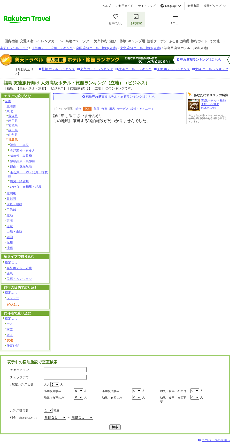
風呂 (112, 108)
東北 (10, 111)
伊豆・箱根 (14, 204)
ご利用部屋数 (19, 410)
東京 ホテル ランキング (96, 69)
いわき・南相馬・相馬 (25, 187)
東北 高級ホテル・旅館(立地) (140, 48)
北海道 (11, 106)
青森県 (13, 116)
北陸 (10, 215)
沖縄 (10, 248)
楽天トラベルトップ (14, 48)
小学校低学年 (110, 391)
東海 (10, 220)
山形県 (13, 135)
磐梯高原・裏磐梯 (22, 161)
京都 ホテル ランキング (173, 69)
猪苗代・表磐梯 (21, 156)
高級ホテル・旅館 (19, 268)
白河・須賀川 (19, 181)
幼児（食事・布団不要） (173, 399)
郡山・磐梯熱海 (21, 166)
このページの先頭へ (216, 440)
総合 (78, 108)
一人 (10, 324)
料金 (24, 417)
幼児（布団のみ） (113, 397)
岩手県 (13, 121)
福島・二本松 (19, 145)
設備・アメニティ (142, 108)
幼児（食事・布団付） (174, 391)
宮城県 (13, 125)
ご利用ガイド (124, 5)
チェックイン (19, 370)
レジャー (13, 298)
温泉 (10, 273)
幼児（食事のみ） (55, 397)
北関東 (11, 193)
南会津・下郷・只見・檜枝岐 (28, 174)
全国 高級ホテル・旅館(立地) (96, 48)
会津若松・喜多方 (22, 150)
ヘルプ (106, 5)
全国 (8, 101)
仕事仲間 (13, 346)
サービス (123, 108)
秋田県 (13, 130)
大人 (47, 384)
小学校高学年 (52, 391)
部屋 (97, 108)
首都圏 (11, 199)
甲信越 (11, 210)
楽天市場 (193, 5)
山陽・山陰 (14, 231)
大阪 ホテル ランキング (211, 69)
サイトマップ (146, 5)
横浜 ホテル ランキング (135, 69)
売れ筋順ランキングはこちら (200, 59)
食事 (104, 108)
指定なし (11, 262)
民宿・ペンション (19, 279)
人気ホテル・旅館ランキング (52, 48)
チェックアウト (21, 377)
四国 (10, 237)
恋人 (10, 335)
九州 (10, 242)
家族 (10, 329)
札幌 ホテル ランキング (58, 69)
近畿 (10, 226)
